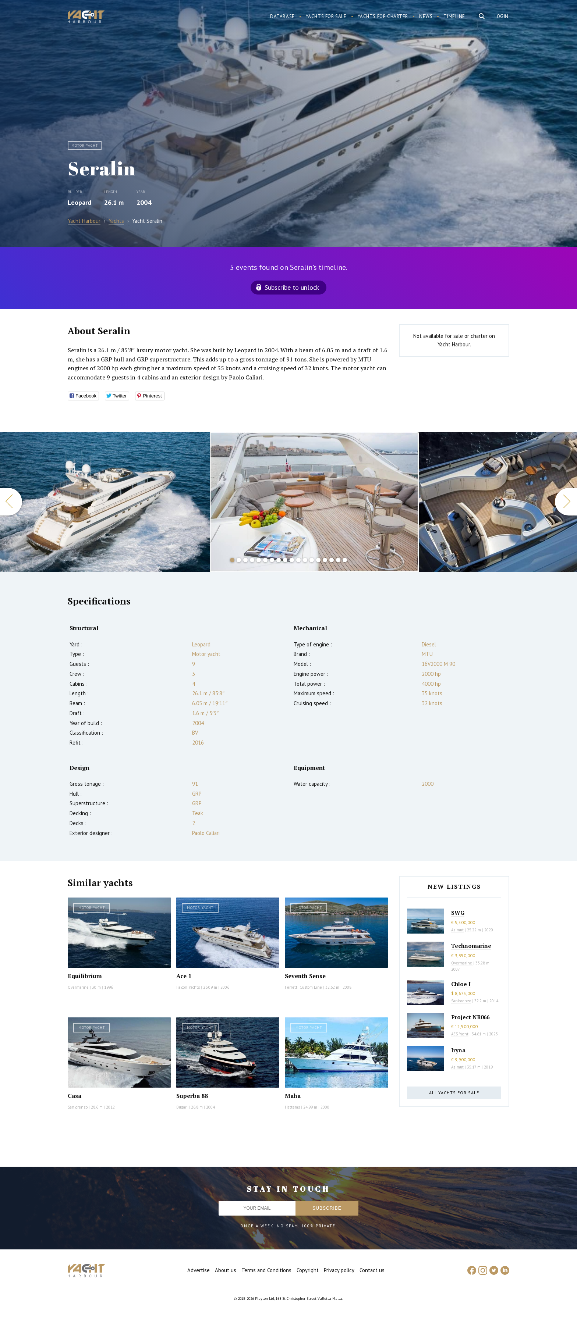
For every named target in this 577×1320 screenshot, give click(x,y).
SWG (457, 912)
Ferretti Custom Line (303, 987)
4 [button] (252, 560)
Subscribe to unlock (292, 287)
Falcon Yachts (188, 987)
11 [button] (298, 560)
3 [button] (245, 560)
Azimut (457, 929)
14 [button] (318, 560)
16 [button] (331, 560)
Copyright (308, 1270)
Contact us (372, 1270)
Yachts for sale (326, 16)
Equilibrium (85, 976)
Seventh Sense (305, 976)
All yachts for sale (454, 1092)
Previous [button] (11, 501)
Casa (74, 1096)
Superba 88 (192, 1096)
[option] (314, 502)
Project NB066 (470, 1017)
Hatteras (292, 1107)
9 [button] (285, 560)
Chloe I (461, 984)
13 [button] (311, 560)
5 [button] (258, 560)
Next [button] (566, 501)
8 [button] (278, 560)
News (425, 16)
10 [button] (292, 560)
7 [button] (272, 560)
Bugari (182, 1107)
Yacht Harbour (86, 17)
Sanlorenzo (78, 1107)
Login (502, 16)
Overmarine (79, 987)
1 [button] (232, 560)
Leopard (79, 202)
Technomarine (471, 945)
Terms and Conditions (266, 1270)
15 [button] (325, 560)
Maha (293, 1096)
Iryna (458, 1050)
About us (225, 1270)
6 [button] (265, 560)
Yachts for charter (383, 16)
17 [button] (338, 560)
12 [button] (305, 560)
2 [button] (239, 560)
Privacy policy (339, 1270)
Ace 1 (183, 976)
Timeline (454, 16)
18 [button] (345, 560)
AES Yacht (459, 1034)
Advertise (198, 1270)
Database (282, 16)
